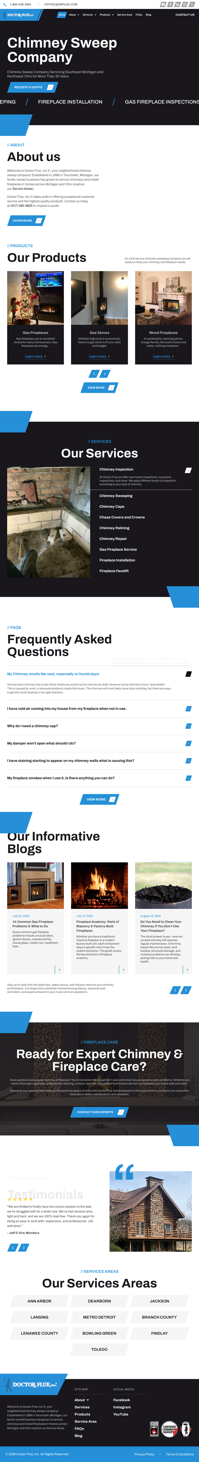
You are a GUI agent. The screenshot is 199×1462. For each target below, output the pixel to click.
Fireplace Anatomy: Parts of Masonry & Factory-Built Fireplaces (97, 926)
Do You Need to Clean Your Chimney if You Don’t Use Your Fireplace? (160, 926)
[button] (94, 374)
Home (62, 14)
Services (89, 15)
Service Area (124, 14)
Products (107, 15)
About (74, 15)
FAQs (139, 14)
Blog (148, 14)
